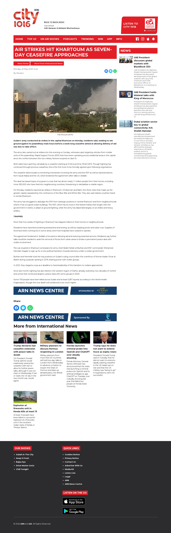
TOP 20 (31, 39)
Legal (67, 477)
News (126, 51)
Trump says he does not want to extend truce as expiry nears (105, 342)
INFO (119, 39)
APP (109, 39)
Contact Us (70, 462)
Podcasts (70, 39)
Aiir (30, 524)
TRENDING (87, 39)
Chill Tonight (22, 469)
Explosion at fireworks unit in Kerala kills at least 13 (25, 402)
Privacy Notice (72, 458)
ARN (67, 480)
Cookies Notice (72, 454)
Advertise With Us (73, 465)
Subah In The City (24, 454)
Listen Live (70, 473)
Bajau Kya (20, 462)
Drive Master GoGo (25, 465)
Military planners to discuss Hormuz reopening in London (52, 342)
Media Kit (69, 469)
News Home (23, 63)
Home (19, 39)
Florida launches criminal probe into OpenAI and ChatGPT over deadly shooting (78, 345)
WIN (100, 39)
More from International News (48, 63)
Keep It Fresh (22, 458)
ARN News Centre (73, 484)
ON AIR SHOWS (49, 39)
